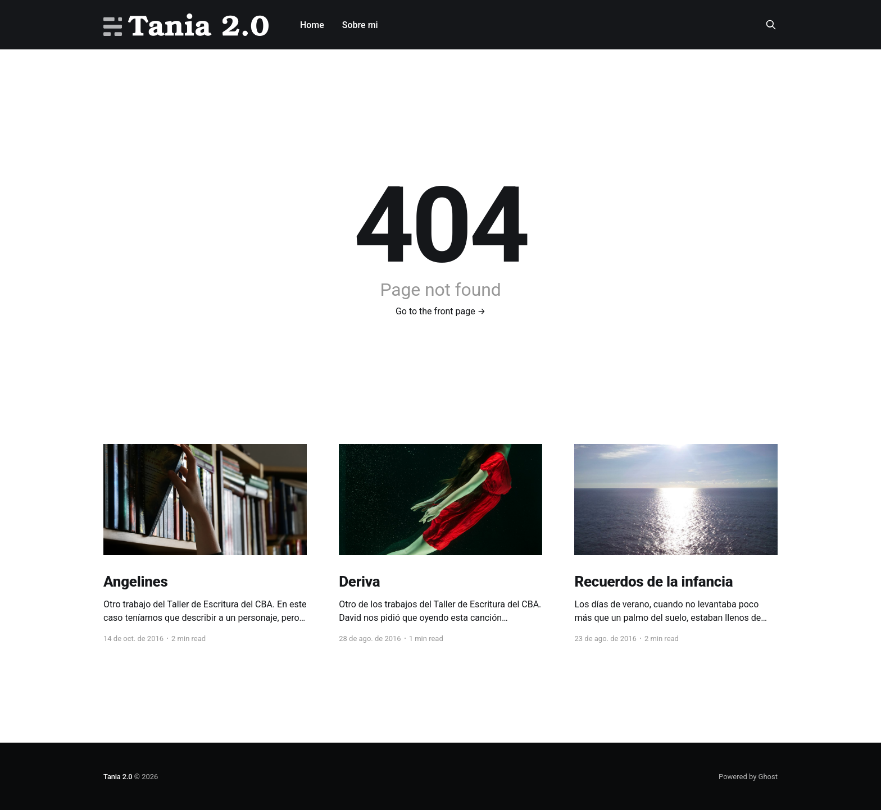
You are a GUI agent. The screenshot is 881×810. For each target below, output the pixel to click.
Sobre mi (360, 25)
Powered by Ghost (748, 776)
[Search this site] (771, 25)
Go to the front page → (440, 311)
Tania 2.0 (118, 776)
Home (312, 25)
